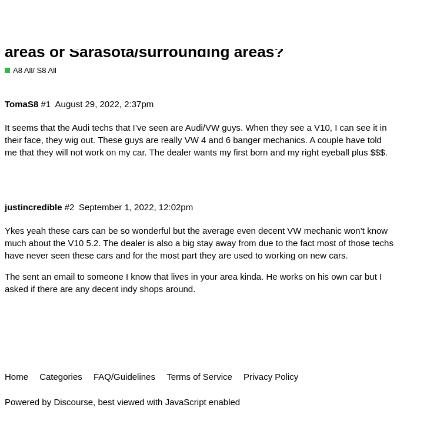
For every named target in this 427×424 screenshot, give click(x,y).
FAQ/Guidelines (124, 377)
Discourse (73, 402)
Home (16, 377)
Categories (60, 377)
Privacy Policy (270, 377)
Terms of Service (199, 377)
